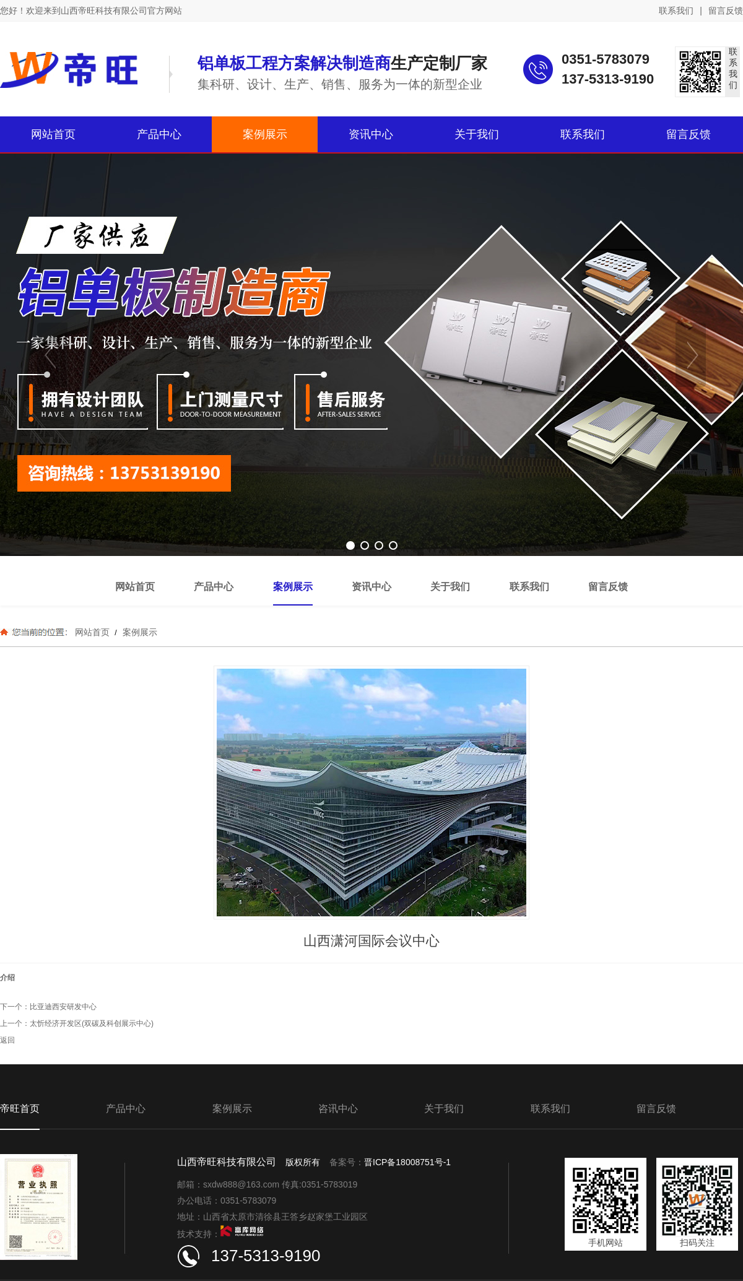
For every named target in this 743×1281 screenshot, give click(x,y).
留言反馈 (725, 10)
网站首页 (92, 632)
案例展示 (138, 632)
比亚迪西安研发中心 (63, 1006)
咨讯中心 (338, 1108)
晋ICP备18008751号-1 (407, 1162)
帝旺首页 (20, 1108)
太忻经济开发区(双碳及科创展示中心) (92, 1023)
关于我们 (444, 1108)
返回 (7, 1040)
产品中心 (126, 1108)
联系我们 (676, 10)
